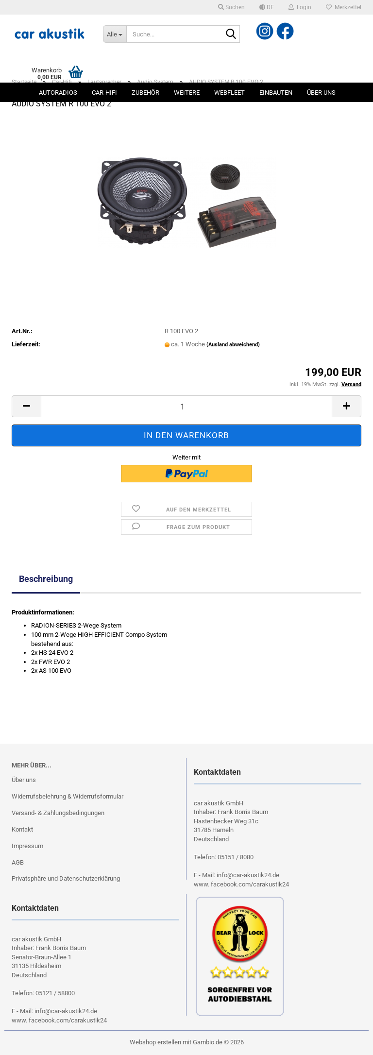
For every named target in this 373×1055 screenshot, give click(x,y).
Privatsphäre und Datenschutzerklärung (66, 878)
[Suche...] (114, 34)
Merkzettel (343, 7)
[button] (266, 7)
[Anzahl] (186, 406)
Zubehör (145, 92)
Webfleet (229, 92)
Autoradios (58, 92)
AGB (18, 862)
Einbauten (275, 92)
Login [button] (299, 7)
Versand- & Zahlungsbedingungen (58, 813)
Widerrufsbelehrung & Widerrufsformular (67, 796)
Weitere (187, 92)
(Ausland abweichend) (233, 344)
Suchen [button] (231, 7)
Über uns (321, 92)
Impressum (27, 846)
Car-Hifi (104, 92)
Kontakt (22, 829)
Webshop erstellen (155, 1042)
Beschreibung (46, 579)
